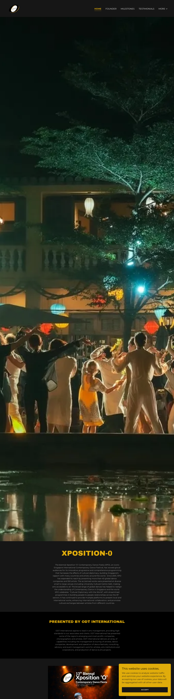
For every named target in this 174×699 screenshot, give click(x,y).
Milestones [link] (128, 9)
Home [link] (97, 9)
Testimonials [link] (146, 9)
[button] (163, 8)
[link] (13, 8)
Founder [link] (111, 9)
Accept (145, 690)
